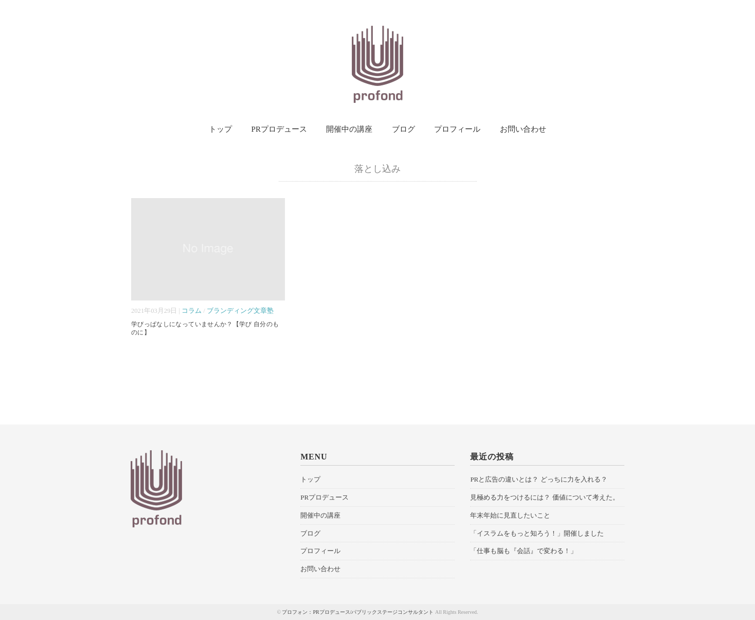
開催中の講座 (349, 129)
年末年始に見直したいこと (510, 515)
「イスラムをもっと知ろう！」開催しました (537, 533)
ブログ (403, 129)
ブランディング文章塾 (240, 310)
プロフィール (457, 129)
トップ (220, 129)
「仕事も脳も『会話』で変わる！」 (523, 551)
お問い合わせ (523, 129)
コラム (192, 310)
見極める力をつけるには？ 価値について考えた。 (544, 497)
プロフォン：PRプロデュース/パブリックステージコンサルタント (358, 612)
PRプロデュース (279, 129)
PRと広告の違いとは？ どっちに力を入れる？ (538, 479)
